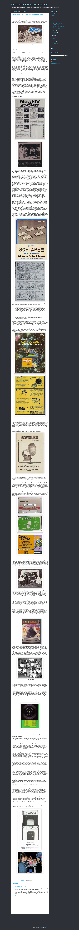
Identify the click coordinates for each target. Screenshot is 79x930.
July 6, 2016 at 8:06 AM (22, 886)
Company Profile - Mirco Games (58, 26)
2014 (53, 16)
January (54, 44)
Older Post (45, 915)
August (54, 33)
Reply (16, 895)
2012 (53, 48)
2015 (53, 15)
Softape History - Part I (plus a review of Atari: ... (58, 24)
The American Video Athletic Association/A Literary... (58, 28)
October (54, 30)
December (55, 18)
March (54, 41)
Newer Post (14, 915)
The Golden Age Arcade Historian (29, 4)
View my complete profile (55, 63)
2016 (53, 13)
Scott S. (16, 886)
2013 (53, 46)
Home (30, 915)
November (55, 19)
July (54, 35)
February (55, 43)
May (54, 38)
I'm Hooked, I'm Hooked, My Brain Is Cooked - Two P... (59, 22)
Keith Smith (18, 880)
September (55, 32)
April (54, 40)
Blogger (45, 927)
